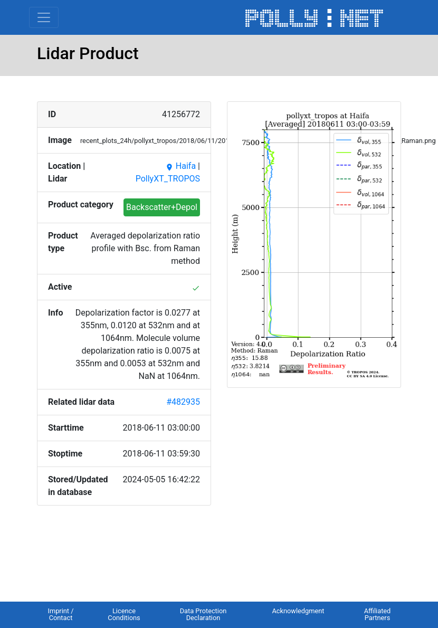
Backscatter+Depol (161, 207)
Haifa (180, 166)
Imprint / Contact (60, 614)
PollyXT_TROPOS (168, 179)
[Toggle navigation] (44, 17)
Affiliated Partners (377, 614)
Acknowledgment (298, 611)
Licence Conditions (124, 614)
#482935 (183, 402)
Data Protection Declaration (203, 614)
